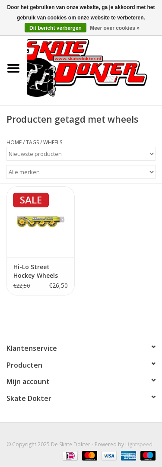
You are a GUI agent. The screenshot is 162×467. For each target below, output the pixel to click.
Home (14, 142)
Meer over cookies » (115, 28)
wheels (52, 142)
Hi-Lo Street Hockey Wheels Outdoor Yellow (36, 271)
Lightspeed (138, 444)
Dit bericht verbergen (55, 28)
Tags (32, 142)
